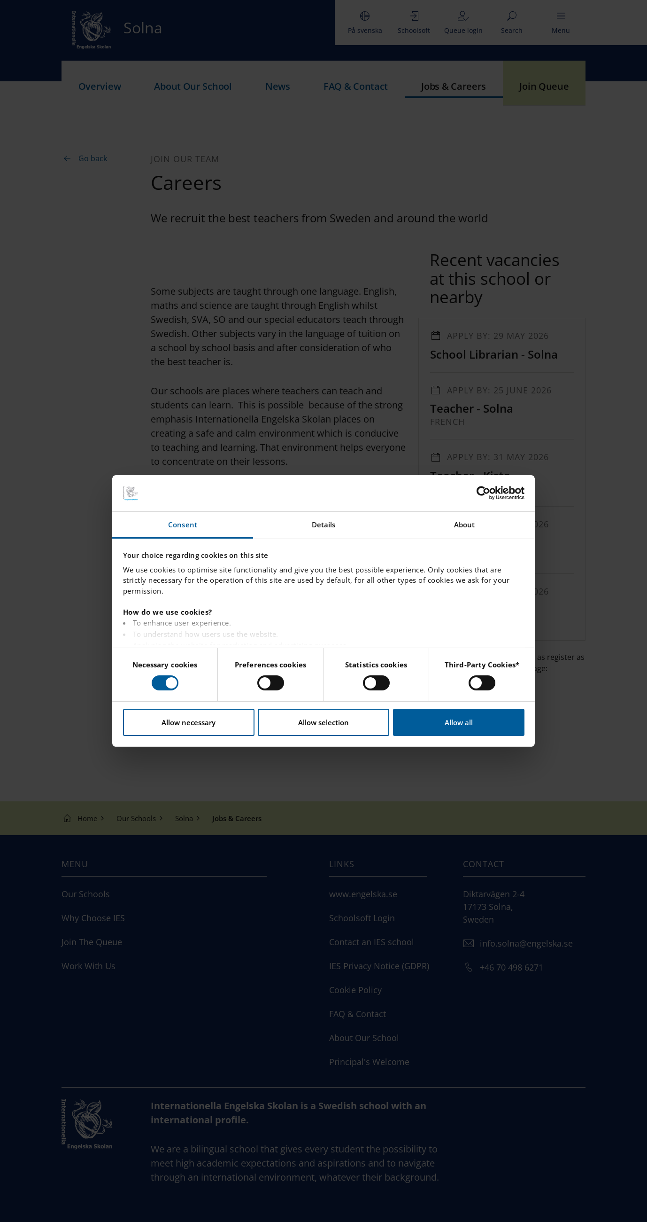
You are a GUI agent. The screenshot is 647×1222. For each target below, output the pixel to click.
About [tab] (464, 524)
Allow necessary (189, 722)
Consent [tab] (182, 524)
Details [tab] (324, 524)
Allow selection (323, 722)
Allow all (459, 722)
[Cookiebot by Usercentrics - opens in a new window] (483, 493)
